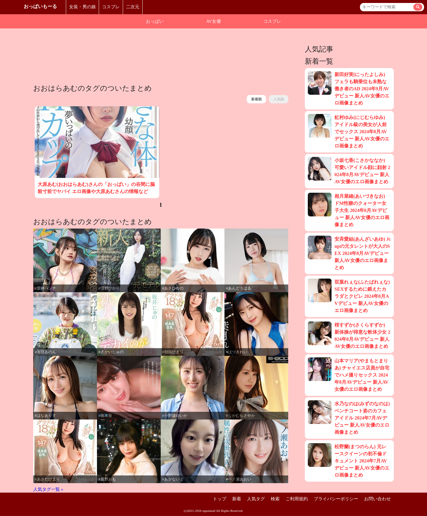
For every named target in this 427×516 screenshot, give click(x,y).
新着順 (256, 99)
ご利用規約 (297, 498)
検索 (275, 498)
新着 (236, 498)
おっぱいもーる (40, 6)
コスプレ (111, 6)
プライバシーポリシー (336, 498)
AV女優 (213, 21)
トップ (219, 498)
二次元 (132, 6)
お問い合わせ (377, 498)
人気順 (278, 99)
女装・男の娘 (82, 6)
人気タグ (256, 498)
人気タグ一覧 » (48, 489)
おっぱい (155, 21)
